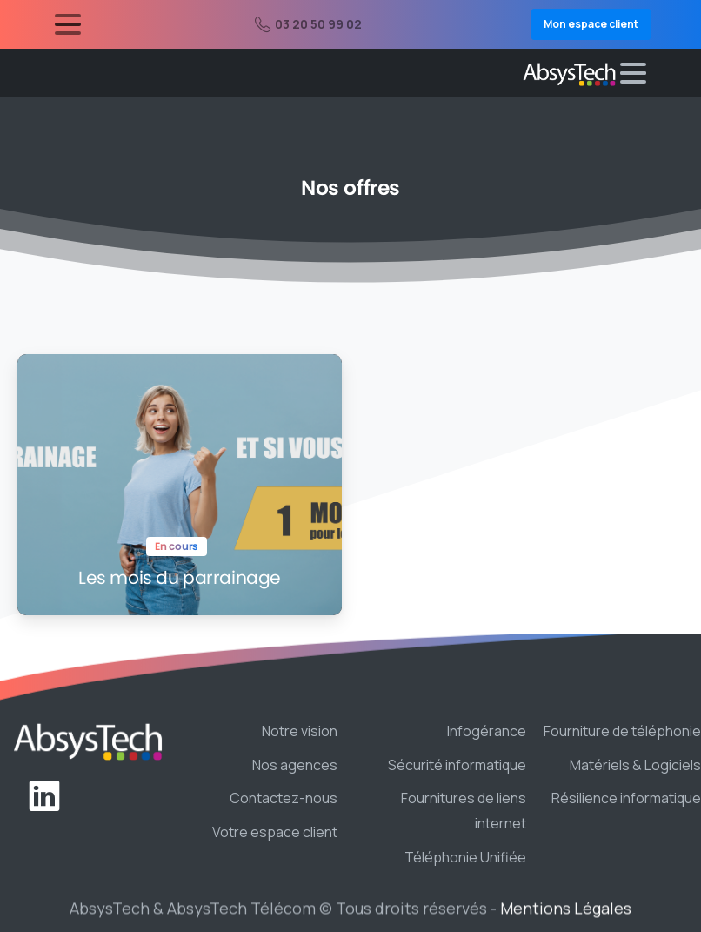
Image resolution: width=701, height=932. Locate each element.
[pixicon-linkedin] (44, 796)
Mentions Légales (565, 912)
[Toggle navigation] (67, 24)
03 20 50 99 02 (308, 24)
